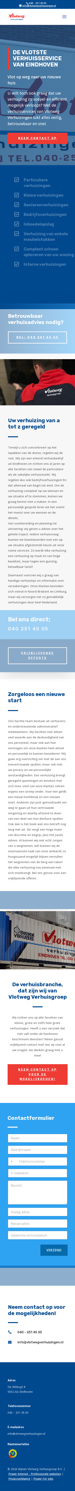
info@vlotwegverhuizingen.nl (40, 1342)
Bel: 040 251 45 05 (37, 333)
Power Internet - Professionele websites (34, 1474)
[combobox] (11, 1161)
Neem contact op (37, 138)
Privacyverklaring (19, 1479)
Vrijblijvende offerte (37, 651)
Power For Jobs (43, 1479)
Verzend (54, 1250)
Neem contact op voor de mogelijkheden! (37, 1074)
